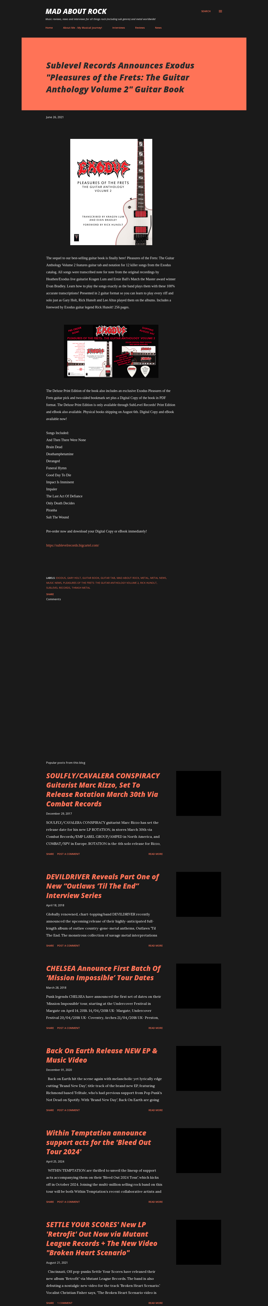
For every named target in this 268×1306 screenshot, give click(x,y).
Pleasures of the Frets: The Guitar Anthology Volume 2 (101, 582)
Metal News (158, 578)
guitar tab (108, 578)
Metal (144, 578)
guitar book (90, 578)
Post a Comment (68, 854)
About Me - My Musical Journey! (82, 27)
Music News (54, 582)
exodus (61, 578)
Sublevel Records (58, 587)
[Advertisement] (105, 717)
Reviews (140, 27)
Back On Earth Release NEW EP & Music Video (101, 1055)
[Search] (206, 11)
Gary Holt (74, 578)
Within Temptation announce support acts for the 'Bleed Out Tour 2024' (98, 1142)
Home (49, 27)
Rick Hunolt (148, 582)
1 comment (65, 1303)
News (158, 27)
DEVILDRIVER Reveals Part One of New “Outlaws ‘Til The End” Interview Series (102, 886)
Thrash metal (81, 587)
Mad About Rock (76, 11)
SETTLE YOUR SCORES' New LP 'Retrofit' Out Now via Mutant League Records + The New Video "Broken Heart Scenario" (101, 1238)
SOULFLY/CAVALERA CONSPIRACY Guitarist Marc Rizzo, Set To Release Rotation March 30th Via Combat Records (103, 790)
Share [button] (50, 594)
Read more (156, 854)
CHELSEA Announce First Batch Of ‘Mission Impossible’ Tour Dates (103, 972)
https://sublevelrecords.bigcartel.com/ (72, 545)
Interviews (118, 27)
